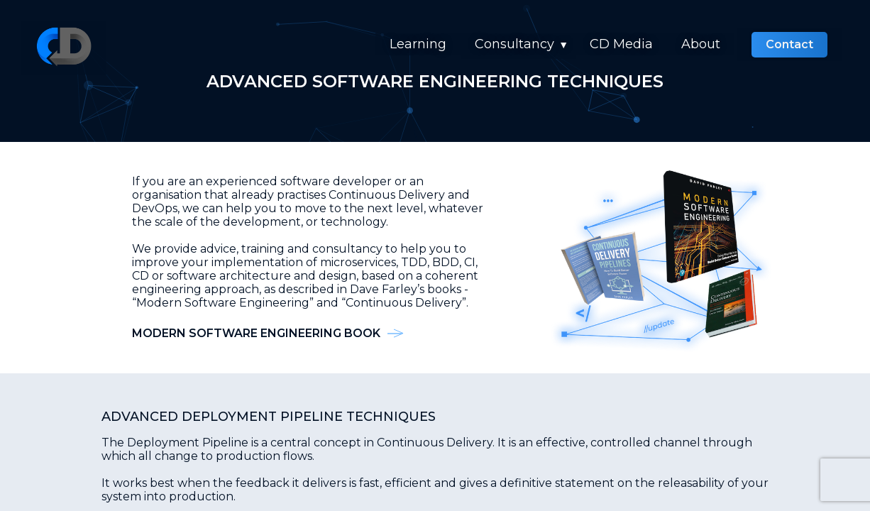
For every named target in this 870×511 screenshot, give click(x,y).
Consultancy (514, 44)
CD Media (621, 44)
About (700, 44)
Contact (789, 44)
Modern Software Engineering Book (256, 333)
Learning (418, 44)
